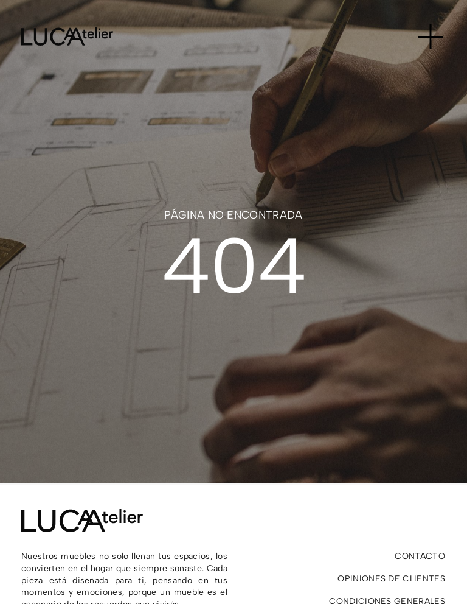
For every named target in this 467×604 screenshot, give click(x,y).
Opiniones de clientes (391, 579)
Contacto (420, 556)
